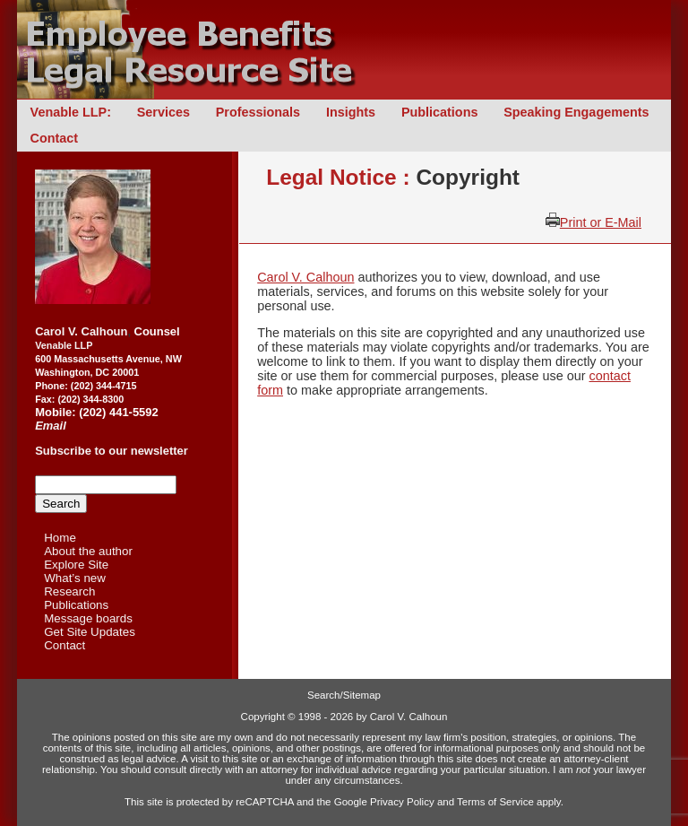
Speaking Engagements (576, 112)
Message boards (88, 618)
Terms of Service (495, 801)
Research (69, 591)
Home (60, 537)
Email (50, 425)
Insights (350, 112)
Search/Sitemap (344, 695)
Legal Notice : (341, 177)
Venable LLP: (70, 112)
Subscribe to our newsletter (111, 450)
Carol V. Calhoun (305, 277)
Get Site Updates (89, 632)
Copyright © (268, 716)
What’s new (75, 578)
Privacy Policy (402, 801)
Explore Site (76, 564)
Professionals (258, 112)
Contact (54, 138)
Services (163, 112)
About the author (88, 551)
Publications (439, 112)
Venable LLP (63, 345)
